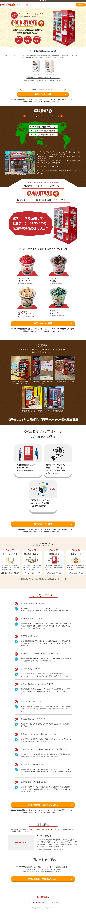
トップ (29, 906)
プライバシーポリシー (52, 906)
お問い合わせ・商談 (43, 94)
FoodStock (40, 842)
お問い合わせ (80, 5)
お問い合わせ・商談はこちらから (43, 807)
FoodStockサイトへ (38, 906)
